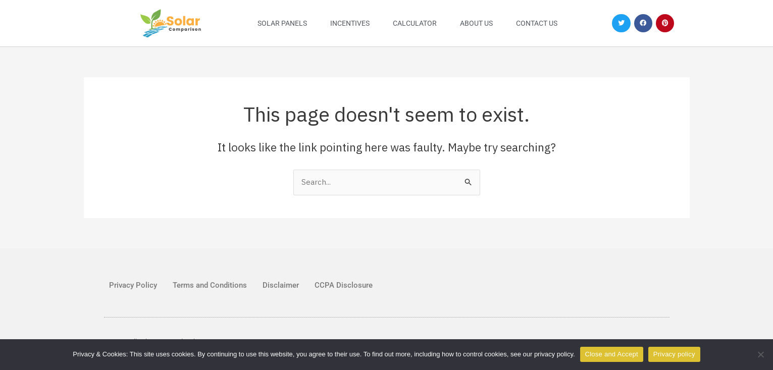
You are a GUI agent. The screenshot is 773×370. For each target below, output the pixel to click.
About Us (476, 23)
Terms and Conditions (210, 285)
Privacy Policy (133, 285)
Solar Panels (282, 23)
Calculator (415, 23)
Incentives (350, 23)
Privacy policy (674, 354)
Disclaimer (281, 285)
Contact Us (536, 23)
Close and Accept (611, 354)
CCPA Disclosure (344, 285)
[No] (760, 354)
